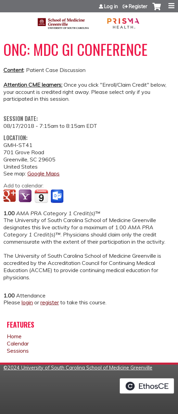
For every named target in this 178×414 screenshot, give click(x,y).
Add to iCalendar (41, 196)
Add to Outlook (58, 196)
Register (138, 6)
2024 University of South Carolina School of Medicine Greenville (80, 368)
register (49, 302)
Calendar (18, 343)
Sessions (18, 350)
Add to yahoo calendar (26, 196)
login (27, 302)
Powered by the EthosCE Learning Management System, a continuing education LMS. (147, 386)
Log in (111, 6)
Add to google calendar (10, 196)
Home (14, 336)
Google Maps (43, 173)
